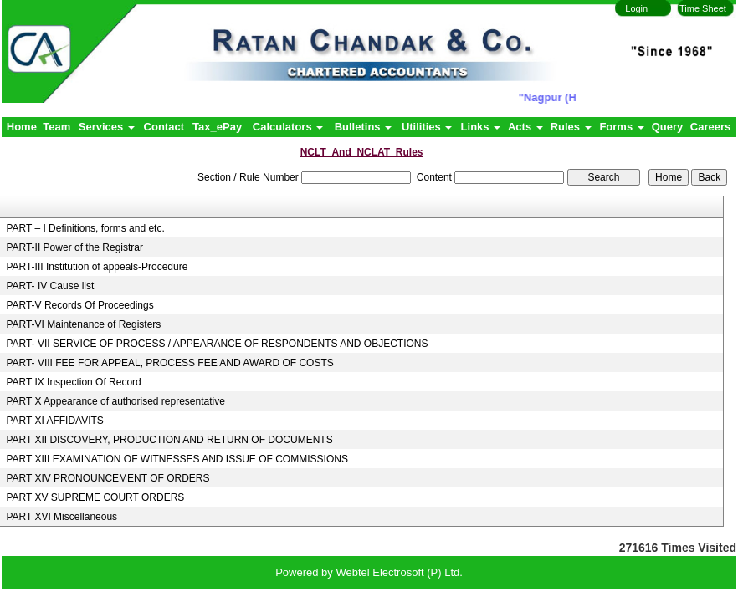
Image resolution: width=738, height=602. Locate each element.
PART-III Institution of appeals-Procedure (96, 267)
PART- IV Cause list (50, 286)
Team (56, 126)
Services (107, 126)
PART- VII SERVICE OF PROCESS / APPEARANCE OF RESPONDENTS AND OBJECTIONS (217, 343)
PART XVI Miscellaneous (61, 517)
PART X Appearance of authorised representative (115, 401)
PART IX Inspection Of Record (73, 382)
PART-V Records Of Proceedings (79, 305)
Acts (525, 126)
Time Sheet (702, 8)
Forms (621, 126)
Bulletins (363, 126)
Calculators (288, 126)
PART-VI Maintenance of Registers (83, 324)
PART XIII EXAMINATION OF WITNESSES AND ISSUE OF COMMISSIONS (177, 459)
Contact (164, 126)
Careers (710, 126)
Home (22, 126)
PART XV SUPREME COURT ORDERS (95, 497)
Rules (571, 126)
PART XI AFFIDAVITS (54, 420)
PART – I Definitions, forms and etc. (85, 228)
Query (668, 126)
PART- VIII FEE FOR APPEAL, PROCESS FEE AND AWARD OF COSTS (169, 363)
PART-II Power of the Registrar (74, 247)
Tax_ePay (217, 126)
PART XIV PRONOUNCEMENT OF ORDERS (107, 478)
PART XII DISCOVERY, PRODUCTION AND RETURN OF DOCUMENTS (169, 440)
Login (636, 8)
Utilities (427, 126)
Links (481, 126)
